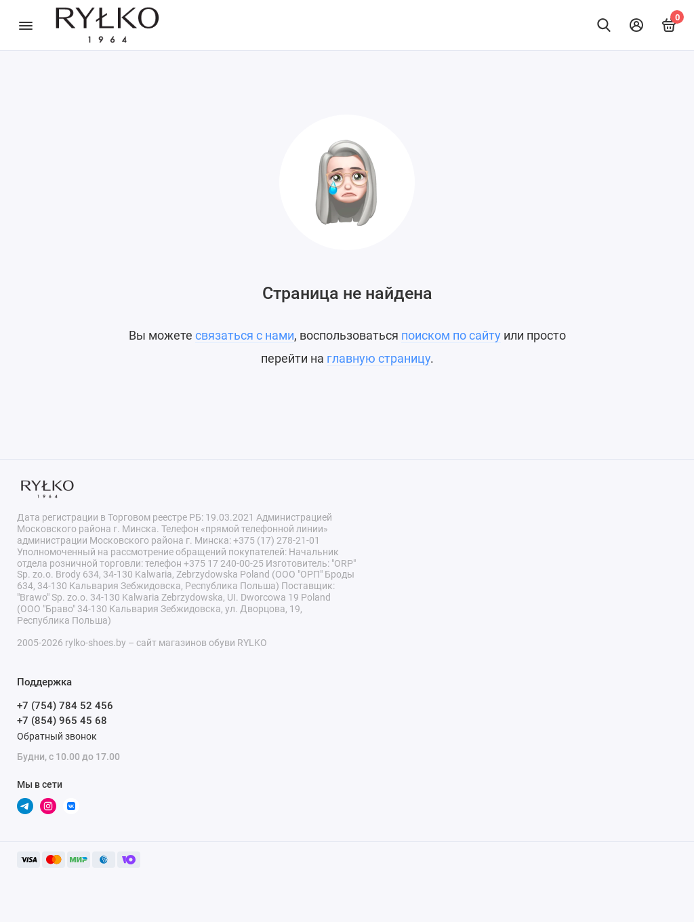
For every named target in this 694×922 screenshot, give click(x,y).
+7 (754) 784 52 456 (65, 706)
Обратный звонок (57, 736)
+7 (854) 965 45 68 (62, 721)
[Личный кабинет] (636, 25)
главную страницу (378, 358)
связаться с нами (244, 335)
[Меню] (25, 25)
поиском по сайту (451, 335)
